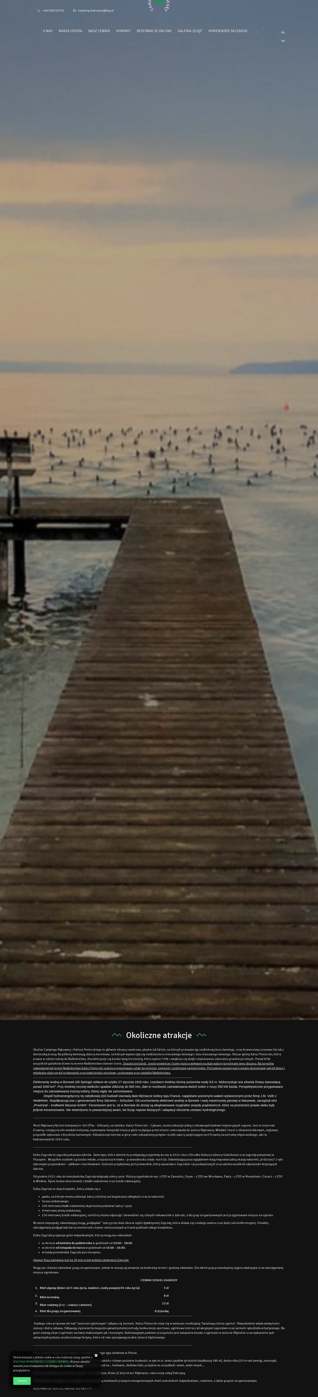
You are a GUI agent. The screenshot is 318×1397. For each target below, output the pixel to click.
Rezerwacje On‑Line (162, 31)
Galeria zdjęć (198, 31)
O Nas (56, 31)
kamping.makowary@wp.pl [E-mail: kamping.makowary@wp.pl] (96, 10)
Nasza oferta (78, 31)
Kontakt (132, 31)
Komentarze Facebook (236, 31)
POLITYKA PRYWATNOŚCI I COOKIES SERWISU (41, 1362)
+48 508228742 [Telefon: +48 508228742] (53, 10)
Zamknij (22, 1381)
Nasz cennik (107, 31)
